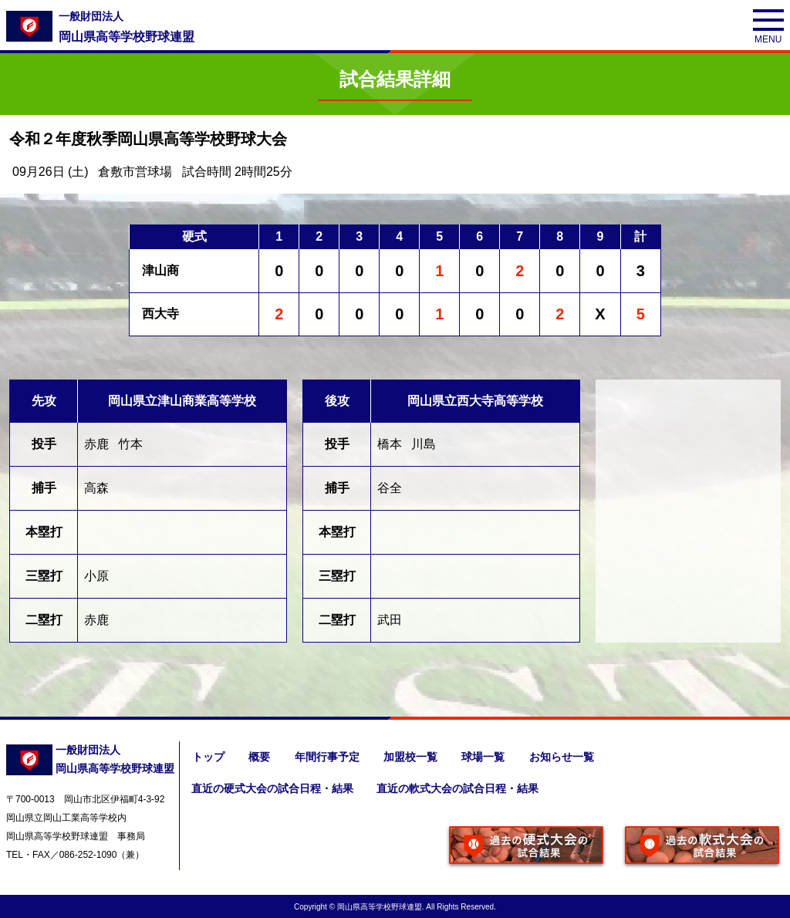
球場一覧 (484, 757)
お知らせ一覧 (563, 757)
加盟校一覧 (411, 757)
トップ (207, 757)
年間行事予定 (327, 757)
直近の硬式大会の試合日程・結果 (272, 787)
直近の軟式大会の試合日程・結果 (459, 787)
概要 (259, 757)
